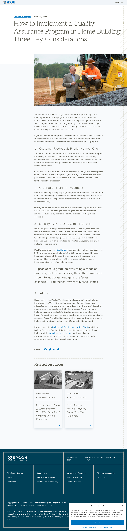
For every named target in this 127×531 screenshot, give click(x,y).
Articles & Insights (22, 16)
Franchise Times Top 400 (60, 333)
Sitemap (24, 505)
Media (31, 505)
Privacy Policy (107, 527)
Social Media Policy (44, 505)
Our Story (10, 477)
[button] (123, 506)
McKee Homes (60, 250)
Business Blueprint (74, 477)
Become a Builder (74, 482)
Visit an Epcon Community (47, 482)
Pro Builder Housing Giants (76, 327)
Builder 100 (57, 327)
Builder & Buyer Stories (46, 477)
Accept (97, 522)
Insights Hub (102, 477)
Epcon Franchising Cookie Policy (92, 527)
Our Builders (12, 482)
